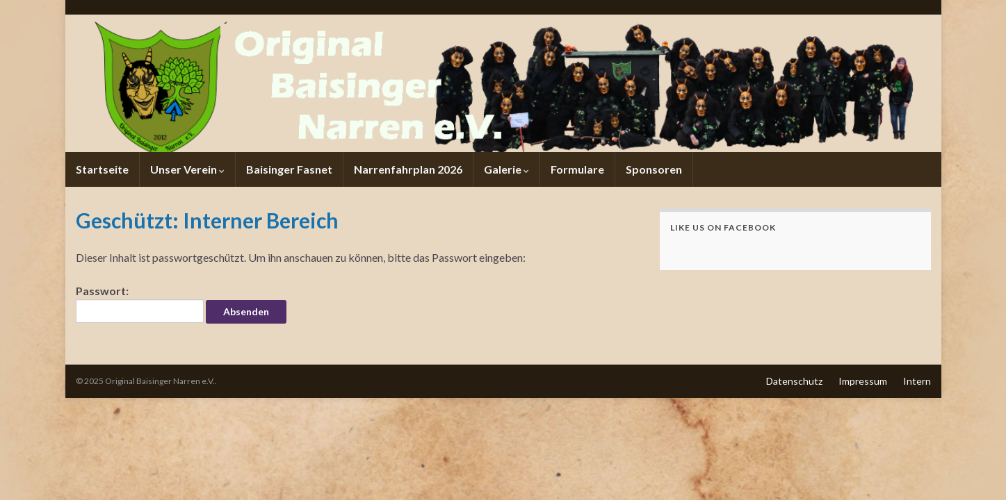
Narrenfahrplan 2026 (408, 169)
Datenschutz (794, 381)
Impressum (862, 381)
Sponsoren (654, 169)
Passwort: (140, 303)
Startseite (102, 169)
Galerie (506, 169)
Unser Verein (187, 169)
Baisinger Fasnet (289, 169)
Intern (917, 381)
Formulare (577, 169)
